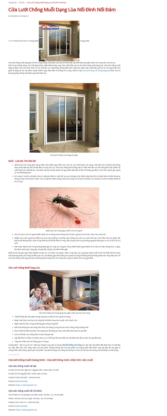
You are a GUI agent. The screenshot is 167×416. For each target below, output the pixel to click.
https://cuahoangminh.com (26, 385)
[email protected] (20, 381)
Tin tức (21, 2)
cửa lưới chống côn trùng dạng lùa (96, 70)
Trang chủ (12, 2)
